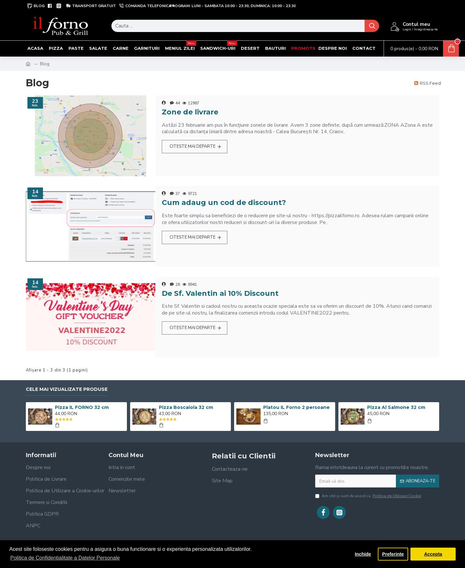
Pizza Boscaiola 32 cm (186, 407)
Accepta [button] (433, 554)
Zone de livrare (190, 112)
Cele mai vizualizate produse (67, 389)
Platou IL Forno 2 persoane (296, 407)
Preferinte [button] (393, 554)
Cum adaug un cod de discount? (224, 202)
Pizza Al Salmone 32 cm (396, 407)
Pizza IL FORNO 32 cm (82, 407)
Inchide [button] (363, 554)
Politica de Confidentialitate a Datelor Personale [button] (65, 558)
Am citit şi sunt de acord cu (368, 496)
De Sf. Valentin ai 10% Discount (220, 293)
